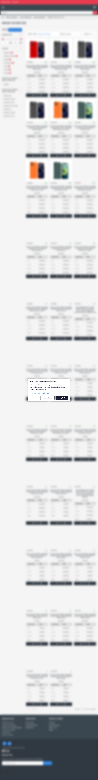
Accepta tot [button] (62, 398)
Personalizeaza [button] (47, 398)
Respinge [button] (32, 398)
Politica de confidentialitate (39, 393)
